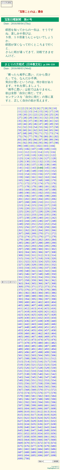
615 (20, 414)
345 (20, 273)
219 (20, 208)
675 (20, 445)
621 (20, 417)
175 (47, 183)
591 (20, 402)
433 (47, 317)
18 (56, 111)
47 (40, 123)
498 (40, 352)
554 (53, 380)
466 (27, 336)
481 (47, 342)
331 (47, 264)
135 (20, 164)
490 (27, 349)
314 (53, 255)
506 (53, 355)
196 (27, 195)
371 (33, 286)
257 (33, 227)
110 (53, 148)
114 (40, 152)
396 (40, 298)
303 (20, 252)
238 (27, 217)
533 (33, 370)
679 (47, 445)
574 (27, 392)
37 (30, 120)
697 (47, 455)
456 (40, 330)
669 (20, 442)
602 (53, 405)
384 (40, 292)
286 (27, 242)
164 (53, 177)
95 (40, 142)
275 (33, 236)
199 (47, 195)
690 (40, 452)
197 (33, 195)
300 (40, 248)
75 (19, 136)
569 (33, 389)
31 (40, 117)
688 (27, 452)
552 (40, 380)
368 (53, 283)
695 (33, 455)
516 (40, 361)
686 (53, 449)
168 (40, 180)
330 (40, 264)
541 (47, 374)
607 (47, 408)
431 (33, 317)
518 (53, 361)
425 (33, 314)
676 (27, 445)
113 (33, 152)
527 (33, 367)
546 (40, 377)
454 (27, 330)
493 (47, 349)
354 (40, 277)
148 (27, 170)
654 (40, 433)
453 (20, 330)
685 (47, 449)
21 (30, 114)
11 (19, 111)
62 (35, 130)
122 (53, 155)
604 (27, 408)
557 (33, 383)
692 (53, 452)
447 (20, 327)
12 (24, 111)
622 (27, 417)
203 (33, 198)
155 (33, 173)
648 (40, 430)
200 (53, 195)
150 (40, 170)
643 (47, 427)
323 (33, 261)
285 (20, 242)
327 (20, 264)
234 (40, 214)
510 (40, 358)
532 (27, 370)
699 (20, 458)
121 (46, 155)
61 (30, 130)
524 (53, 364)
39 (40, 120)
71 (40, 133)
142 (27, 167)
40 (46, 120)
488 (53, 345)
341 (33, 270)
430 (27, 317)
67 (19, 133)
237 (20, 217)
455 (33, 330)
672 (40, 442)
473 (33, 339)
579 (20, 395)
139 (47, 164)
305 (33, 252)
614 (53, 411)
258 (40, 227)
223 (47, 208)
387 (20, 295)
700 (27, 458)
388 (27, 295)
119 (33, 155)
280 (27, 239)
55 (40, 127)
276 (40, 236)
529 (47, 367)
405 (20, 305)
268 (27, 233)
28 (24, 117)
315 (20, 258)
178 (27, 186)
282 (40, 239)
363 (20, 283)
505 (47, 355)
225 (20, 211)
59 (19, 130)
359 (33, 280)
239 (33, 217)
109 (47, 148)
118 (27, 155)
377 (33, 289)
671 (33, 442)
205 (47, 198)
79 (40, 136)
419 (33, 311)
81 (51, 136)
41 (51, 120)
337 (47, 267)
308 (53, 252)
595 (47, 402)
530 (53, 367)
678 (40, 445)
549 (20, 380)
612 (40, 411)
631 (47, 420)
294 (40, 245)
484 (27, 345)
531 (20, 370)
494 (53, 349)
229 (47, 211)
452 (53, 327)
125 (33, 158)
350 (53, 273)
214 (27, 205)
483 (20, 345)
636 (40, 424)
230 (53, 211)
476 (53, 339)
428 (53, 314)
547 (47, 377)
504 (40, 355)
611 (33, 411)
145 (47, 167)
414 (40, 308)
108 (40, 148)
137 (33, 164)
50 (56, 123)
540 (40, 374)
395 (33, 298)
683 (33, 449)
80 (46, 136)
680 (53, 445)
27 (19, 117)
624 (40, 417)
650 (53, 430)
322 (27, 261)
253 (47, 223)
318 (40, 258)
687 (20, 452)
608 (53, 408)
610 (27, 411)
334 (27, 267)
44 (24, 123)
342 (40, 270)
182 (53, 186)
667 (47, 439)
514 (27, 361)
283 (47, 239)
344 (53, 270)
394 (27, 298)
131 (33, 161)
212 (53, 202)
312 (40, 255)
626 (53, 417)
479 (33, 342)
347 (33, 273)
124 (27, 158)
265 (47, 230)
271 (47, 233)
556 (27, 383)
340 (27, 270)
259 (47, 227)
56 (46, 127)
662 (53, 436)
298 (27, 248)
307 (47, 252)
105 (20, 148)
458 (53, 330)
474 (40, 339)
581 (33, 395)
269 (33, 233)
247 (47, 220)
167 (33, 180)
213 (20, 205)
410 (53, 305)
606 (40, 408)
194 (53, 192)
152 (53, 170)
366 (40, 283)
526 (27, 367)
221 (33, 208)
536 (53, 370)
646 (27, 430)
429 (20, 317)
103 (45, 145)
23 (40, 114)
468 (40, 336)
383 (33, 292)
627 (20, 420)
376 (27, 289)
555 (20, 383)
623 (33, 417)
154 (27, 173)
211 (47, 202)
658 (27, 436)
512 (53, 358)
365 (33, 283)
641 (33, 427)
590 (53, 399)
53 (30, 127)
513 (20, 361)
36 (24, 120)
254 (53, 223)
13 (30, 111)
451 (47, 327)
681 (20, 449)
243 (20, 220)
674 (53, 442)
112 (27, 152)
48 (46, 123)
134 (53, 161)
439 (47, 320)
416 (53, 308)
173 (33, 183)
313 (47, 255)
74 (56, 133)
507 (20, 358)
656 (53, 433)
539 (33, 374)
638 (53, 424)
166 (27, 180)
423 (20, 314)
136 (27, 164)
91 (19, 142)
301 (47, 248)
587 (33, 399)
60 (24, 130)
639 (20, 427)
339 (20, 270)
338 (53, 267)
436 (27, 320)
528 (40, 367)
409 (47, 305)
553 (47, 380)
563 (33, 386)
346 (27, 273)
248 (53, 220)
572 (53, 389)
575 (33, 392)
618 (40, 414)
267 (20, 233)
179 (33, 186)
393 (20, 298)
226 (27, 211)
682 (27, 449)
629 (33, 420)
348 (40, 273)
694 (27, 455)
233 (33, 214)
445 (47, 323)
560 (53, 383)
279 (20, 239)
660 (40, 436)
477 (20, 342)
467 (33, 336)
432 (40, 317)
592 (27, 402)
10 (54, 108)
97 (51, 142)
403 (47, 302)
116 (53, 152)
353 (33, 277)
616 (27, 414)
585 (20, 399)
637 (47, 424)
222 (40, 208)
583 (47, 395)
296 (53, 245)
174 (40, 183)
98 (56, 142)
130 (27, 161)
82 (56, 136)
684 (40, 449)
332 (53, 264)
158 (53, 173)
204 (40, 198)
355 (47, 277)
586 (27, 399)
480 (40, 342)
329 (33, 264)
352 (27, 277)
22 (35, 114)
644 (53, 427)
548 (53, 377)
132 (40, 161)
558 (40, 383)
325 (47, 261)
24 (46, 114)
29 (30, 117)
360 (40, 280)
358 (27, 280)
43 (19, 123)
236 (53, 214)
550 (27, 380)
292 (27, 245)
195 (20, 195)
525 (20, 367)
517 (47, 361)
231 (20, 214)
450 (40, 327)
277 (47, 236)
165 (20, 180)
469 (47, 336)
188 (53, 189)
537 (20, 374)
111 (20, 152)
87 (40, 139)
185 (33, 189)
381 (20, 292)
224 (53, 208)
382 (27, 292)
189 (20, 192)
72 (46, 133)
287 (33, 242)
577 (47, 392)
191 (33, 192)
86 (35, 139)
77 (30, 136)
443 (33, 323)
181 (47, 186)
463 (47, 333)
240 (40, 217)
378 (40, 289)
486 (40, 345)
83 (19, 139)
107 (33, 148)
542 (53, 374)
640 (27, 427)
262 (27, 230)
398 (53, 298)
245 (33, 220)
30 (35, 117)
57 (51, 127)
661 (47, 436)
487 (47, 345)
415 (47, 308)
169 (47, 180)
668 (53, 439)
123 (20, 158)
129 (20, 161)
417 (20, 311)
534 (40, 370)
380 (53, 289)
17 (51, 111)
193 (47, 192)
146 (53, 167)
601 (47, 405)
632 (53, 420)
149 (33, 170)
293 (33, 245)
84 (24, 139)
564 (40, 386)
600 (40, 405)
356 (53, 277)
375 (20, 289)
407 (33, 305)
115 (46, 152)
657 (20, 436)
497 (33, 352)
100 (25, 145)
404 (53, 302)
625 (47, 417)
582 (40, 395)
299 (33, 248)
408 (40, 305)
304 (27, 252)
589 (47, 399)
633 (20, 424)
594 (40, 402)
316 (27, 258)
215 (33, 205)
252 (40, 223)
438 (40, 320)
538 (27, 374)
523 (47, 364)
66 (56, 130)
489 (20, 349)
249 (20, 223)
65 (51, 130)
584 (53, 395)
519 (20, 364)
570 (40, 389)
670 (27, 442)
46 (35, 123)
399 (20, 302)
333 (20, 267)
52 (24, 127)
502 (27, 355)
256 (27, 227)
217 (47, 205)
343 (47, 270)
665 (33, 439)
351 (20, 277)
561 (20, 386)
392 (53, 295)
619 (47, 414)
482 (53, 342)
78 (35, 136)
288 (40, 242)
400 (27, 302)
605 (33, 408)
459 (20, 333)
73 (51, 133)
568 (27, 389)
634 (27, 424)
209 (33, 202)
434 (53, 317)
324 (40, 261)
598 (27, 405)
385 (47, 292)
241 (47, 217)
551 (33, 380)
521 (33, 364)
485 (33, 345)
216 (40, 205)
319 (47, 258)
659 (33, 436)
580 (27, 395)
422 (53, 311)
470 (53, 336)
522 (40, 364)
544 (27, 377)
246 (40, 220)
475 (47, 339)
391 (47, 295)
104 (52, 145)
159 (20, 177)
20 (24, 114)
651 (20, 433)
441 (20, 323)
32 (46, 117)
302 (53, 248)
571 (47, 389)
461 (33, 333)
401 (33, 302)
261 (20, 230)
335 (33, 267)
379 (47, 289)
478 (27, 342)
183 (20, 189)
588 (40, 399)
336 (40, 267)
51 (19, 127)
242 (53, 217)
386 (53, 292)
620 (53, 414)
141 (20, 167)
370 (27, 286)
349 (47, 273)
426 (40, 314)
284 (53, 239)
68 (24, 133)
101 (32, 145)
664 (27, 439)
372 (40, 286)
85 (30, 139)
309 (20, 255)
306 (40, 252)
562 (27, 386)
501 (20, 355)
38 (35, 120)
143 (33, 167)
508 (27, 358)
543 (20, 377)
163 (47, 177)
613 (47, 411)
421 (47, 311)
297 (20, 248)
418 (27, 311)
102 (39, 145)
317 (33, 258)
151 (47, 170)
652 (27, 433)
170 (53, 180)
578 (53, 392)
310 (27, 255)
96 (46, 142)
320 (53, 258)
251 (33, 223)
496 (27, 352)
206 (53, 198)
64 (46, 130)
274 (27, 236)
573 (20, 392)
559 (47, 383)
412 (27, 308)
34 (56, 117)
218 (53, 205)
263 (33, 230)
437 (33, 320)
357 (20, 280)
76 (24, 136)
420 (40, 311)
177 (20, 186)
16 (45, 111)
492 (40, 349)
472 (27, 339)
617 (33, 414)
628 (27, 420)
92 (24, 142)
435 (20, 320)
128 (53, 158)
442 (27, 323)
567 (20, 389)
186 (40, 189)
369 (20, 286)
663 (20, 439)
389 (33, 295)
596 (53, 402)
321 (20, 261)
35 (19, 120)
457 (47, 330)
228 (40, 211)
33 (51, 117)
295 (47, 245)
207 (20, 202)
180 (40, 186)
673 (47, 442)
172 (27, 183)
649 (47, 430)
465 (20, 336)
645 (20, 430)
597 (20, 405)
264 (40, 230)
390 (40, 295)
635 (33, 424)
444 (40, 323)
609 (20, 411)
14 (35, 111)
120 (40, 155)
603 (20, 408)
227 (33, 211)
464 (53, 333)
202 (27, 198)
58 (56, 127)
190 (27, 192)
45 (30, 123)
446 (53, 323)
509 (33, 358)
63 (40, 130)
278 (53, 236)
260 (53, 227)
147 (20, 170)
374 (53, 286)
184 (27, 189)
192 (40, 192)
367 (47, 283)
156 (40, 173)
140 (53, 164)
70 (35, 133)
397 (47, 298)
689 (33, 452)
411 (20, 308)
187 (47, 189)
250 (27, 223)
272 (53, 233)
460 (27, 333)
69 (30, 133)
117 (20, 155)
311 (33, 255)
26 (56, 114)
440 (53, 320)
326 (53, 261)
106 (27, 148)
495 (20, 352)
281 (33, 239)
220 (27, 208)
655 (47, 433)
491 (33, 349)
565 (47, 386)
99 (19, 145)
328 (27, 264)
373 (47, 286)
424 (27, 314)
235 (47, 214)
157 (47, 173)
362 (53, 280)
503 (33, 355)
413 (33, 308)
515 (33, 361)
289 (47, 242)
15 (40, 111)
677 (33, 445)
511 (47, 358)
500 (53, 352)
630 (40, 420)
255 (20, 227)
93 (30, 142)
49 (51, 123)
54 (35, 127)
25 (51, 114)
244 (27, 220)
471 (20, 339)
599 (33, 405)
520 (27, 364)
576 (40, 392)
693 (20, 455)
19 (19, 114)
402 (40, 302)
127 (47, 158)
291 (20, 245)
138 (40, 164)
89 (51, 139)
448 (27, 327)
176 (53, 183)
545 (33, 377)
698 (53, 455)
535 (47, 370)
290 (53, 242)
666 (40, 439)
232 (27, 214)
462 (40, 333)
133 (47, 161)
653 (33, 433)
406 (27, 305)
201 (20, 198)
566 (53, 386)
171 (20, 183)
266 (53, 230)
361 (47, 280)
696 (40, 455)
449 (33, 327)
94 (35, 142)
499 (47, 352)
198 (40, 195)
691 (47, 452)
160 (27, 177)
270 (40, 233)
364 (27, 283)
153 (20, 173)
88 (46, 139)
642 (40, 427)
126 (40, 158)
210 (40, 202)
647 (33, 430)
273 (20, 236)
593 (33, 402)
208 (27, 202)
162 (40, 177)
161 (33, 177)
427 (47, 314)
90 (56, 139)
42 (56, 120)
